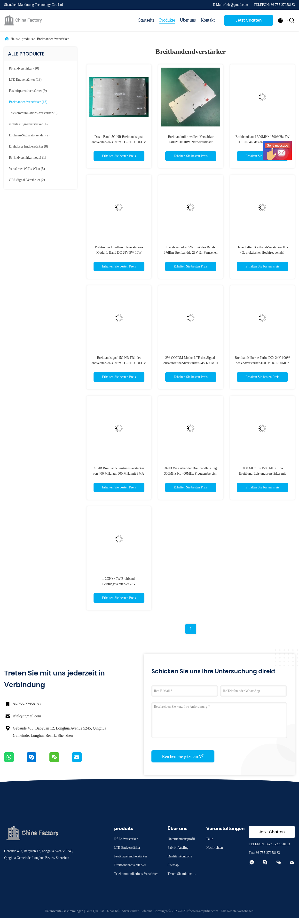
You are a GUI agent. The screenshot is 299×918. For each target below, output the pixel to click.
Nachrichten (214, 847)
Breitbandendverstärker (53, 39)
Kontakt (208, 20)
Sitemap (173, 865)
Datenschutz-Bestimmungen (64, 911)
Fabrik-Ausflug (177, 847)
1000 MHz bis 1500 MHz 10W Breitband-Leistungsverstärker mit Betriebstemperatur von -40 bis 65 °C (262, 473)
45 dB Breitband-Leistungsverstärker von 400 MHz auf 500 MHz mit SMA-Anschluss (119, 473)
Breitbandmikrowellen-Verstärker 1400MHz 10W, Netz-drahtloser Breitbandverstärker (190, 142)
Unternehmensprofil (181, 839)
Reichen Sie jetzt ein (183, 756)
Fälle (209, 839)
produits (27, 39)
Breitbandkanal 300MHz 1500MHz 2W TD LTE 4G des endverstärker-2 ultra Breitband (263, 142)
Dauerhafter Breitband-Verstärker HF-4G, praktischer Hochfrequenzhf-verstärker (262, 252)
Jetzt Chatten (249, 20)
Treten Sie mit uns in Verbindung (181, 874)
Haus (14, 39)
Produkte (167, 20)
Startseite (146, 20)
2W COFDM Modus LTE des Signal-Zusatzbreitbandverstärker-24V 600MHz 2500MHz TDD (190, 363)
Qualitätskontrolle (179, 856)
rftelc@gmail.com (27, 716)
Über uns (188, 20)
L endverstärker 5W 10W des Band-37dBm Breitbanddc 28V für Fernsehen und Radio (190, 252)
